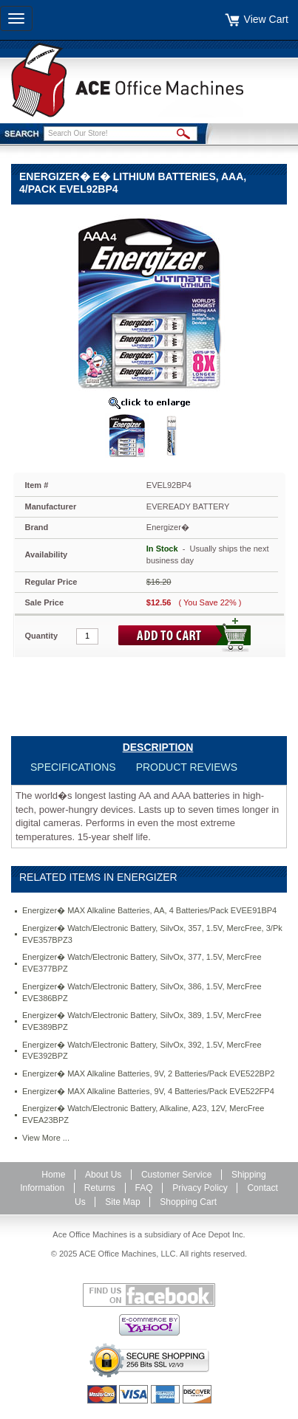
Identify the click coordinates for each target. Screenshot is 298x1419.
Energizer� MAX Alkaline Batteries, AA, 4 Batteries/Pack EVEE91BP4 (149, 910)
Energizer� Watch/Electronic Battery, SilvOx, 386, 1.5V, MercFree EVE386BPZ (142, 992)
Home (53, 1174)
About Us (103, 1174)
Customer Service (176, 1174)
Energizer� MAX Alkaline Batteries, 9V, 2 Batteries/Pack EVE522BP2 (148, 1073)
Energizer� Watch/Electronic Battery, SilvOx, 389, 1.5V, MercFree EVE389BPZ (142, 1021)
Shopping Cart (188, 1202)
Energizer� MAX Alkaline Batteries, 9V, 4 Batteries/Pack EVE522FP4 (148, 1091)
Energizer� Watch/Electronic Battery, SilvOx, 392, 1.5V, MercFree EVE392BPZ (142, 1050)
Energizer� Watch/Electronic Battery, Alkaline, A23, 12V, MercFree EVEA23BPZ (143, 1114)
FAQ (144, 1188)
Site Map (122, 1202)
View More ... (46, 1137)
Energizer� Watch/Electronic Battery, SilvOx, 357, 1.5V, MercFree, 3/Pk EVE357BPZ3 (152, 934)
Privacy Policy (200, 1188)
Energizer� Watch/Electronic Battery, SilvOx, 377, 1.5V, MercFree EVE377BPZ (142, 962)
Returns (99, 1188)
